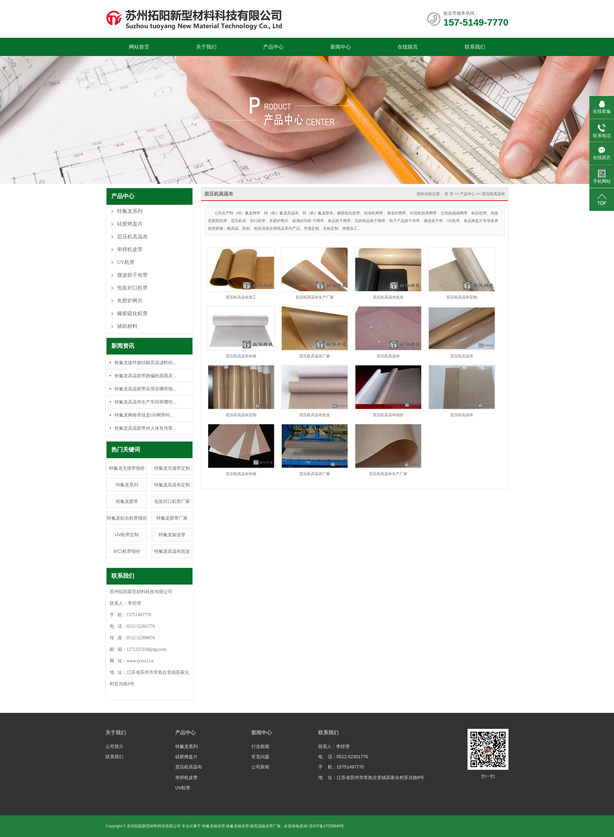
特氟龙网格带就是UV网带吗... (144, 415)
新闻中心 (340, 47)
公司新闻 (260, 766)
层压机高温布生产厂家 (314, 297)
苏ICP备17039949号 (326, 826)
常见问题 (260, 756)
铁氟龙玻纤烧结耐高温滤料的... (145, 362)
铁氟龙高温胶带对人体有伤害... (145, 428)
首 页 (449, 194)
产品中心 (273, 47)
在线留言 (408, 47)
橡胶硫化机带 (132, 313)
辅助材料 (127, 326)
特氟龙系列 (130, 211)
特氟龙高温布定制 (172, 484)
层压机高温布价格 (241, 356)
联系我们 (475, 47)
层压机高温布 (132, 236)
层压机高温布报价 (388, 415)
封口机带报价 (127, 551)
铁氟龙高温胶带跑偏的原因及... (145, 375)
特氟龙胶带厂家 (172, 518)
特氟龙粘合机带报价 (127, 518)
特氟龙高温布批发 (172, 551)
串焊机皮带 (130, 249)
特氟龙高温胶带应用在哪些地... (145, 388)
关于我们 (206, 47)
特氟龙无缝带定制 (172, 468)
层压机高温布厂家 (314, 356)
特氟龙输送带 (172, 534)
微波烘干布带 (132, 275)
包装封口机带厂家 (172, 501)
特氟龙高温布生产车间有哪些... (145, 401)
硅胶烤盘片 (130, 224)
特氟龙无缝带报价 (127, 468)
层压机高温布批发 (388, 297)
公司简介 (114, 746)
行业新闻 (260, 746)
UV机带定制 (127, 534)
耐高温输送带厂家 (265, 826)
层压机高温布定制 (461, 297)
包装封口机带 (132, 288)
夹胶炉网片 (130, 300)
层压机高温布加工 (241, 297)
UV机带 (126, 262)
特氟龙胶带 (127, 501)
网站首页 (139, 47)
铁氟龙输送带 (237, 826)
